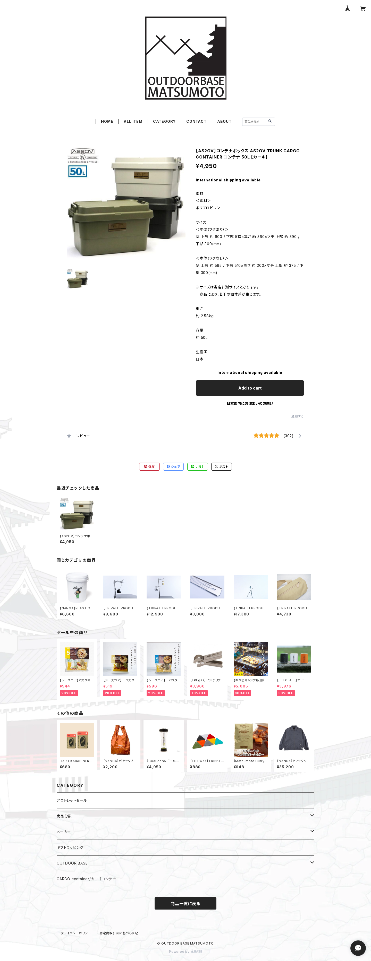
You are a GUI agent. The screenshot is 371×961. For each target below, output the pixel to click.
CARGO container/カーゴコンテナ (86, 879)
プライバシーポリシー (76, 933)
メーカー (64, 832)
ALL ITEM (133, 121)
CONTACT (196, 121)
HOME (107, 121)
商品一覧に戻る (185, 903)
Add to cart (250, 388)
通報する (297, 416)
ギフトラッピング (70, 847)
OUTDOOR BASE (72, 863)
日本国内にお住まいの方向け (250, 403)
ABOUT (224, 121)
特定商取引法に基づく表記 (118, 933)
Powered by (185, 952)
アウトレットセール (72, 800)
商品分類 (64, 816)
